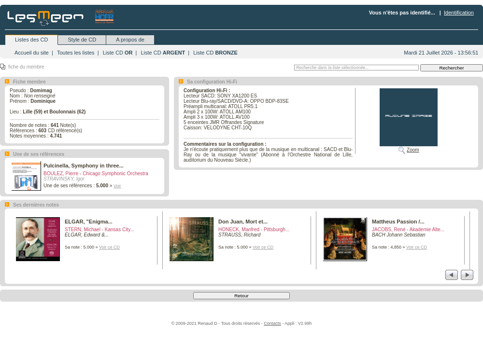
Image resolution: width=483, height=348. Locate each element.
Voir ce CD (109, 247)
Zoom (413, 150)
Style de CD (82, 39)
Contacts (272, 323)
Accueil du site (31, 53)
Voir (117, 185)
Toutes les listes (76, 53)
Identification (459, 12)
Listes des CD (31, 39)
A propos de (130, 39)
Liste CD (118, 53)
